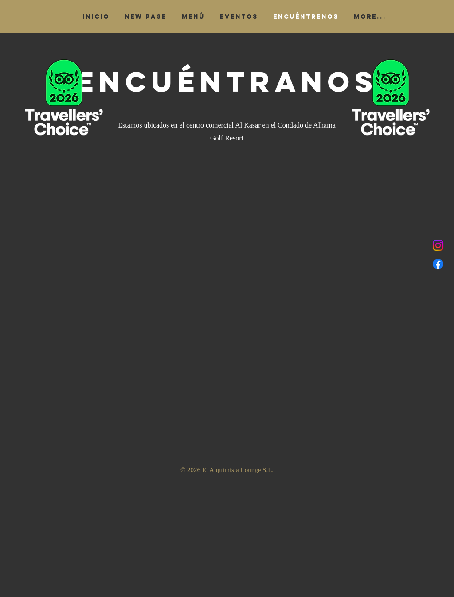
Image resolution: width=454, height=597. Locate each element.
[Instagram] (438, 245)
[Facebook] (438, 264)
